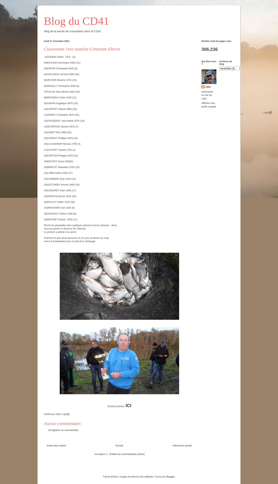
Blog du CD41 (76, 21)
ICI (128, 405)
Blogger (170, 476)
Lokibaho (148, 476)
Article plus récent (56, 445)
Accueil (119, 445)
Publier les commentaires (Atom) (127, 454)
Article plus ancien (182, 445)
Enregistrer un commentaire (63, 430)
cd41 (208, 86)
